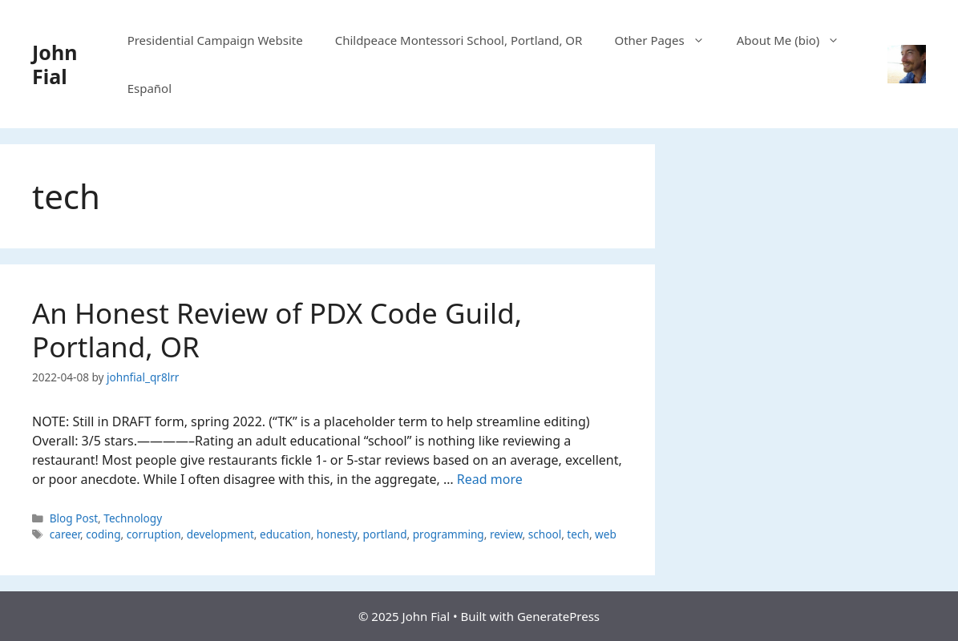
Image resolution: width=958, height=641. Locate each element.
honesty (337, 534)
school (544, 534)
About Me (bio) (796, 40)
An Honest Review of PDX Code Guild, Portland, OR (277, 329)
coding (103, 534)
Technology (132, 518)
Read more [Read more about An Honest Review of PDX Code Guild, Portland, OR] (490, 479)
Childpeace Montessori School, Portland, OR (459, 40)
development (220, 534)
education (285, 534)
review (506, 534)
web (605, 534)
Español (149, 88)
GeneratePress (558, 616)
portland (385, 534)
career (65, 534)
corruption (154, 534)
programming (448, 534)
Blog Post (74, 518)
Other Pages (667, 40)
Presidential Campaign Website (215, 40)
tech (578, 534)
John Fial (54, 64)
